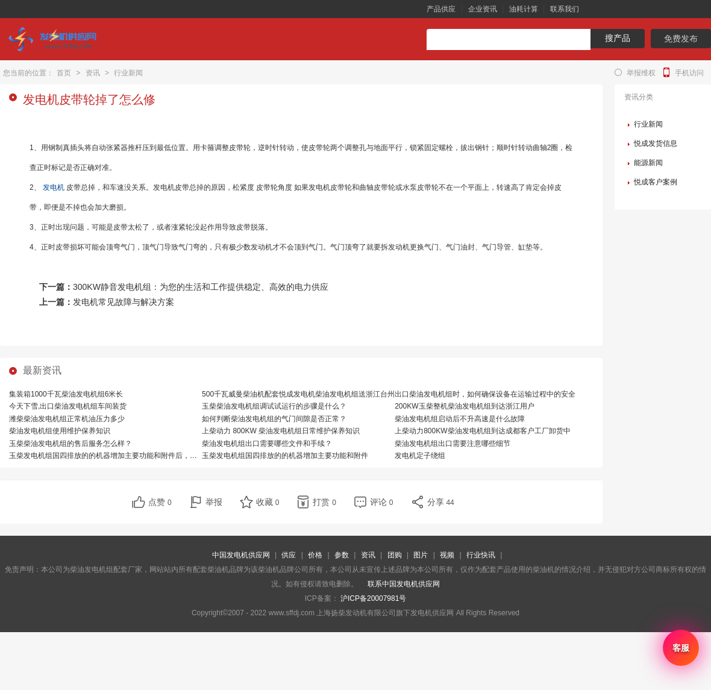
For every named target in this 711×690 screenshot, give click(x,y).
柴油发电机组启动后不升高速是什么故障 (460, 419)
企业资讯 (482, 9)
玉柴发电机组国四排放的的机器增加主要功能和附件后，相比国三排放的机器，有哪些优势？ (157, 455)
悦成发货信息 (655, 143)
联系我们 (564, 9)
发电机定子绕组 (420, 455)
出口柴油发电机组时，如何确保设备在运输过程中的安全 (485, 394)
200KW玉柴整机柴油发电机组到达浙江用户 (464, 406)
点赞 (160, 502)
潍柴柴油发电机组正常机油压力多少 (67, 419)
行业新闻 (128, 73)
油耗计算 (523, 9)
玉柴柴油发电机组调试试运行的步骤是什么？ (274, 406)
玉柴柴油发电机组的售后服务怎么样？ (70, 443)
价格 (315, 555)
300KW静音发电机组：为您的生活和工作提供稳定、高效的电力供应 (200, 287)
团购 (394, 555)
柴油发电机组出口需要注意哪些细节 (452, 443)
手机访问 (689, 73)
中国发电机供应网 (241, 555)
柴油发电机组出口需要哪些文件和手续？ (267, 443)
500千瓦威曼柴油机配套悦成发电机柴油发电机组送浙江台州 (298, 394)
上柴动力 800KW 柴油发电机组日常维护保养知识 (281, 431)
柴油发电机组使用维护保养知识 (59, 431)
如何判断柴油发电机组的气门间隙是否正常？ (274, 419)
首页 (64, 73)
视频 (447, 555)
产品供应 (441, 9)
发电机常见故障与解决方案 (123, 302)
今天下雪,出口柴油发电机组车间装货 (68, 406)
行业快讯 (480, 555)
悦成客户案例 (655, 182)
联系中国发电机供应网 (404, 584)
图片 (420, 555)
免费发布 (681, 38)
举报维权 (641, 73)
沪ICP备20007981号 (373, 598)
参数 (341, 555)
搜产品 (617, 38)
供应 (288, 555)
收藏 (268, 502)
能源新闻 (648, 162)
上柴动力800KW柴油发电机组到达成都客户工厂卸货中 (482, 431)
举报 (213, 502)
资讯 (93, 73)
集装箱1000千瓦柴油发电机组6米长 (66, 394)
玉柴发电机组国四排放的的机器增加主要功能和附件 (285, 455)
